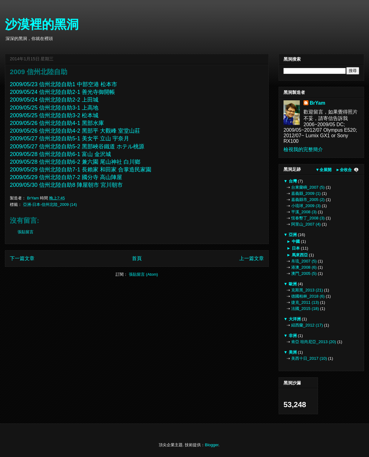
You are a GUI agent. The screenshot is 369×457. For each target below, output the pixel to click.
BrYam (317, 103)
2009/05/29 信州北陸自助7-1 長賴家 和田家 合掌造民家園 (81, 169)
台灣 (293, 181)
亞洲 (293, 234)
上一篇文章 (251, 258)
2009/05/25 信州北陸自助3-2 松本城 (55, 115)
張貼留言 (26, 232)
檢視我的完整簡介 (303, 149)
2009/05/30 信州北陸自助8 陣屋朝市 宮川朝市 (66, 185)
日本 (296, 248)
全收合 (346, 169)
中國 (296, 241)
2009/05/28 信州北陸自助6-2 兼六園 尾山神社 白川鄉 (76, 162)
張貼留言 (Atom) (143, 274)
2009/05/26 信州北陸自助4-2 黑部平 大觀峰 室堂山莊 (76, 131)
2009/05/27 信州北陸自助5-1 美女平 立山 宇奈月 (69, 138)
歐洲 (293, 284)
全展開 (325, 169)
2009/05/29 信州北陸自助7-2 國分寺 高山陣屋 (67, 177)
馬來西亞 (300, 255)
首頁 (137, 258)
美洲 (293, 352)
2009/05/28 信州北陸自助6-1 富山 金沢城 (60, 154)
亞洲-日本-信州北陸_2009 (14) (50, 204)
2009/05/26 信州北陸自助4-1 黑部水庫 (57, 123)
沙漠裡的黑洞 (42, 24)
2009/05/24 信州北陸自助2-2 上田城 (54, 100)
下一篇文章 (22, 258)
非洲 (293, 335)
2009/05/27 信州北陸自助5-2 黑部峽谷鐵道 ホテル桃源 (78, 146)
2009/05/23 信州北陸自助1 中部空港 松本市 (63, 84)
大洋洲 (295, 319)
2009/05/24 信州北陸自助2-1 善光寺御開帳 (62, 92)
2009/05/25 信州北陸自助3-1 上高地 (55, 108)
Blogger (211, 445)
